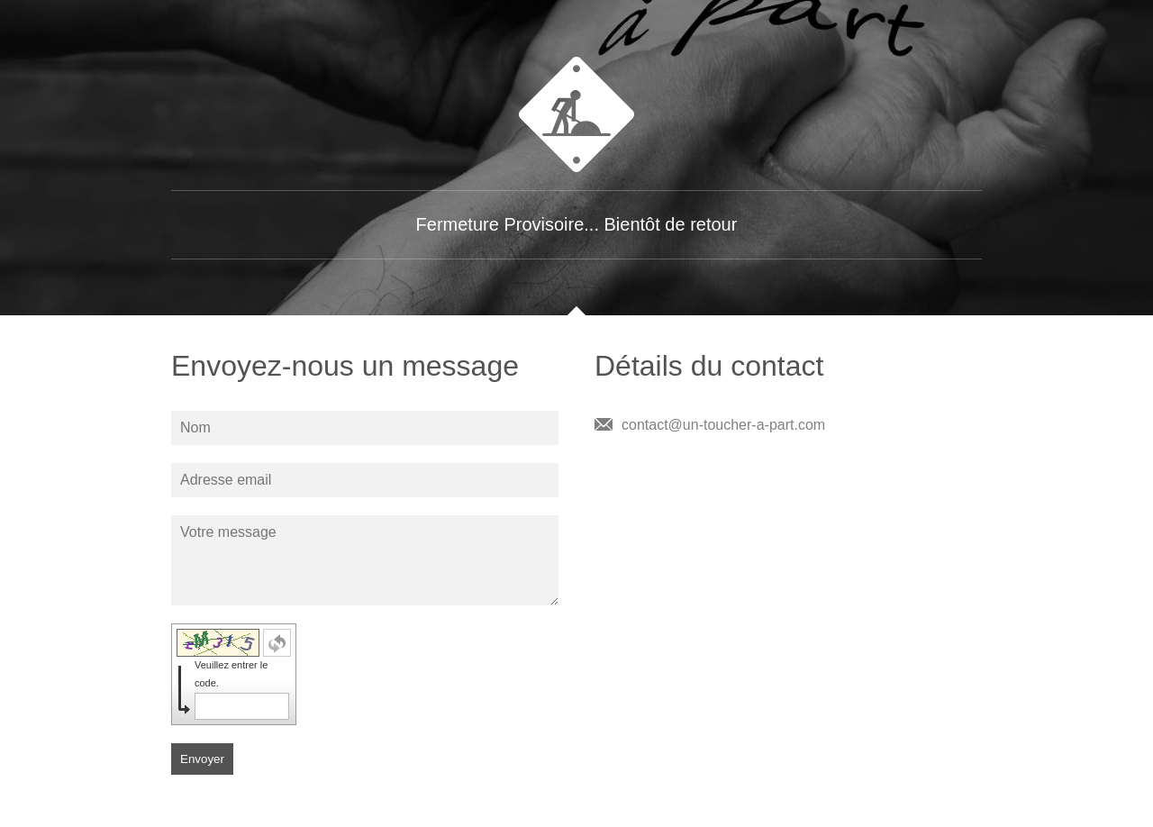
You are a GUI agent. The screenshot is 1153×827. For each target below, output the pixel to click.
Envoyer (202, 759)
